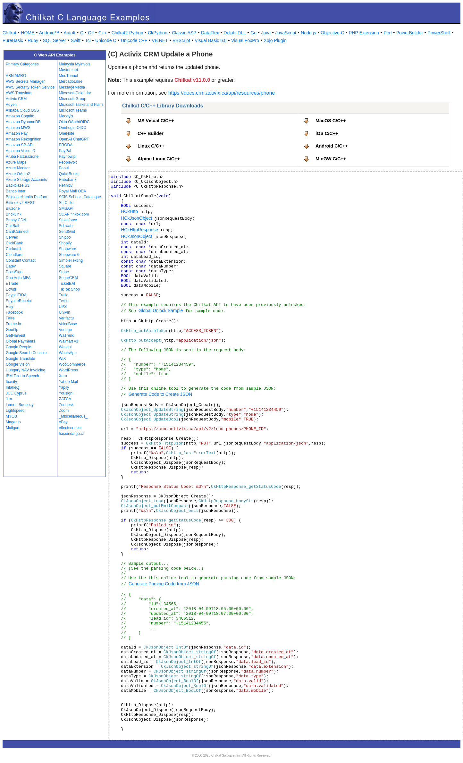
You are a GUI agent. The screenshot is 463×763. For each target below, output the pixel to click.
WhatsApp (68, 353)
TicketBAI (67, 283)
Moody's (66, 116)
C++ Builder (151, 133)
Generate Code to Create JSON (160, 394)
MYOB (11, 416)
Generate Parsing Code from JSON (164, 583)
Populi (64, 168)
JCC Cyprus (16, 393)
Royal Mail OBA (72, 191)
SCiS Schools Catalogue (80, 197)
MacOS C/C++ (331, 120)
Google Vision (18, 364)
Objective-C (332, 32)
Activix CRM (16, 99)
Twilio (64, 301)
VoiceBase (68, 324)
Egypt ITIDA (16, 295)
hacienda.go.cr (71, 433)
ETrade (12, 283)
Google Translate (20, 358)
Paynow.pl (68, 156)
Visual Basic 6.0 (210, 40)
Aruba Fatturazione (22, 156)
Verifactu (66, 318)
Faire (10, 318)
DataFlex (210, 32)
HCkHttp (129, 211)
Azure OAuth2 (18, 174)
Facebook (14, 312)
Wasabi (65, 347)
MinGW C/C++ (331, 158)
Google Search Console (26, 353)
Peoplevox (68, 162)
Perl (387, 32)
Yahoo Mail (68, 381)
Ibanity (11, 381)
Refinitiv (66, 185)
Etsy (9, 306)
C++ (102, 32)
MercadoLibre (70, 81)
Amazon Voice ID (20, 150)
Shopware (67, 249)
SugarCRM (68, 278)
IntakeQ (12, 387)
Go (253, 32)
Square (65, 266)
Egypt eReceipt (19, 301)
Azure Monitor (18, 168)
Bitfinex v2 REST (20, 202)
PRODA (66, 145)
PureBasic (13, 40)
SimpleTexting (71, 260)
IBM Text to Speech (22, 376)
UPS (63, 306)
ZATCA (65, 399)
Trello (64, 295)
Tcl (87, 40)
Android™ (49, 32)
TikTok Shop (69, 289)
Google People (18, 347)
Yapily (64, 387)
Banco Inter (15, 191)
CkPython (157, 32)
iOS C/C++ (327, 133)
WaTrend (66, 335)
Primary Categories (22, 64)
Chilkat (9, 32)
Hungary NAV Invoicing (25, 370)
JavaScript (285, 32)
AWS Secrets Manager (25, 81)
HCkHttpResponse (139, 229)
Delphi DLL (234, 32)
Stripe (64, 272)
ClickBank (14, 243)
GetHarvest (15, 335)
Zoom (64, 410)
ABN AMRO (16, 75)
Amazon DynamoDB (23, 122)
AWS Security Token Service (30, 87)
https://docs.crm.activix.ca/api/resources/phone (221, 93)
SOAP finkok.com (74, 214)
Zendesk (66, 405)
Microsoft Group (72, 99)
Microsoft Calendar (75, 93)
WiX (62, 358)
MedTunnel (68, 75)
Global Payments (20, 341)
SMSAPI (66, 208)
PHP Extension (364, 32)
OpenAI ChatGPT (74, 139)
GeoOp (12, 329)
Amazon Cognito (20, 116)
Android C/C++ (332, 145)
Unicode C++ (134, 40)
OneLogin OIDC (72, 127)
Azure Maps (16, 162)
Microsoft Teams (73, 110)
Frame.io (13, 324)
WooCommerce (72, 364)
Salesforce (68, 220)
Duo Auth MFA (18, 278)
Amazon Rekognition (23, 139)
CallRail (12, 226)
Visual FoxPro (245, 40)
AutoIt (70, 32)
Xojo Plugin (275, 40)
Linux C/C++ (151, 145)
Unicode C (105, 40)
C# (91, 32)
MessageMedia (72, 87)
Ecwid (11, 289)
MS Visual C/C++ (156, 120)
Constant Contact (21, 260)
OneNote (66, 133)
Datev (11, 266)
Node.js (308, 32)
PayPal (65, 150)
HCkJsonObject (136, 218)
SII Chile (66, 202)
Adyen (11, 104)
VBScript (181, 40)
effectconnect (70, 428)
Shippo (65, 237)
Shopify (65, 243)
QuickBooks (69, 174)
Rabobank (68, 179)
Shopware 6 (69, 254)
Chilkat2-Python (127, 32)
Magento (13, 422)
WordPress (68, 370)
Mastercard (68, 70)
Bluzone (13, 208)
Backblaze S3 (17, 185)
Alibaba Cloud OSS (22, 110)
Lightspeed (15, 410)
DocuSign (14, 272)
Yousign (65, 393)
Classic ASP (184, 32)
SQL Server (54, 40)
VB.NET (160, 40)
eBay (63, 422)
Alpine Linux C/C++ (159, 158)
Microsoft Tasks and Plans (81, 104)
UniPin (64, 312)
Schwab (66, 226)
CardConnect (17, 231)
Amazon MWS (18, 127)
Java (266, 32)
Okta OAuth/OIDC (74, 122)
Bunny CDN (16, 220)
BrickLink (13, 214)
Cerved (12, 237)
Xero (63, 376)
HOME (27, 32)
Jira (9, 399)
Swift (75, 40)
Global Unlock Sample (161, 310)
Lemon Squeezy (20, 405)
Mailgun (12, 428)
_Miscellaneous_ (73, 416)
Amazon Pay (17, 133)
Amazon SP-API (20, 145)
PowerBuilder (409, 32)
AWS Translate (18, 93)
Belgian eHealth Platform (27, 197)
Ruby (33, 40)
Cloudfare (14, 254)
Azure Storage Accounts (26, 179)
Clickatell (13, 249)
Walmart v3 (68, 341)
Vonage (65, 329)
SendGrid (67, 231)
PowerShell (439, 32)
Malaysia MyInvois (74, 64)
